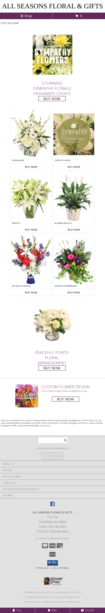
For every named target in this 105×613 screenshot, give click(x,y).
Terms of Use (73, 602)
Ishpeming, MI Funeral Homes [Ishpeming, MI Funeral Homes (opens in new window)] (38, 592)
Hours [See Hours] (87, 610)
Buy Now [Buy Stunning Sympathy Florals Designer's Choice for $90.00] (52, 98)
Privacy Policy (33, 602)
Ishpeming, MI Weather (37, 597)
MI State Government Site (66, 597)
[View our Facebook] (52, 505)
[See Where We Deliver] (52, 456)
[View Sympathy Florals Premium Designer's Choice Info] (73, 134)
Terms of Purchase (53, 602)
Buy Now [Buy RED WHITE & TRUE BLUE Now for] (31, 292)
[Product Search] (53, 440)
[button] (52, 563)
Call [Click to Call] (17, 610)
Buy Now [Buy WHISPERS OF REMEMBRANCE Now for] (74, 292)
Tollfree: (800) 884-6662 (52, 531)
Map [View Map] (52, 610)
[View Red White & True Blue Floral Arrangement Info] (31, 260)
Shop (26, 16)
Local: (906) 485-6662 (52, 527)
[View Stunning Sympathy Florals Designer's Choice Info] (52, 54)
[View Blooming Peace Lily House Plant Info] (73, 197)
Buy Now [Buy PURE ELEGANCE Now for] (31, 167)
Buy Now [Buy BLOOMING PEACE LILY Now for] (74, 229)
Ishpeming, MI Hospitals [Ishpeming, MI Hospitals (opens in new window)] (69, 592)
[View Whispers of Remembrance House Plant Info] (73, 260)
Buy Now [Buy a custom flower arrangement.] (65, 399)
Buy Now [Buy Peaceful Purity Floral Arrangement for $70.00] (52, 368)
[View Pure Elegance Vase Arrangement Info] (31, 134)
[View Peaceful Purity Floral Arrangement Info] (52, 324)
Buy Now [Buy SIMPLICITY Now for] (31, 229)
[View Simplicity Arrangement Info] (31, 197)
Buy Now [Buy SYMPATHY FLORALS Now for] (74, 167)
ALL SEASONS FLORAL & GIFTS (52, 6)
